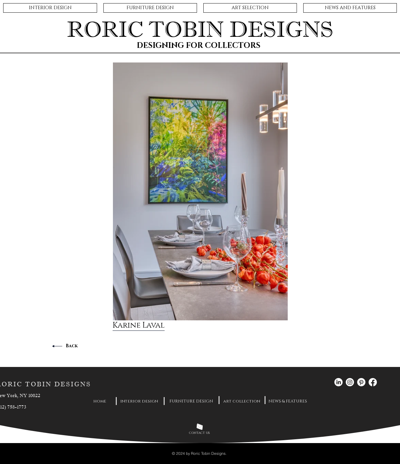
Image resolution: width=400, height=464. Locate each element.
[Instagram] (350, 382)
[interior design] (139, 401)
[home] (99, 401)
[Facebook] (373, 382)
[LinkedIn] (338, 382)
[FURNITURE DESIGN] (191, 401)
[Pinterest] (361, 382)
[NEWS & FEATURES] (287, 401)
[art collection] (241, 401)
